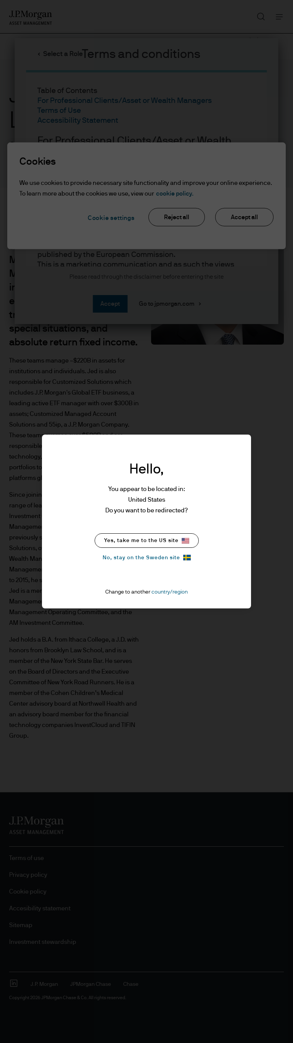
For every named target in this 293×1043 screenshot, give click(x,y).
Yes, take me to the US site (146, 541)
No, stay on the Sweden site (147, 557)
